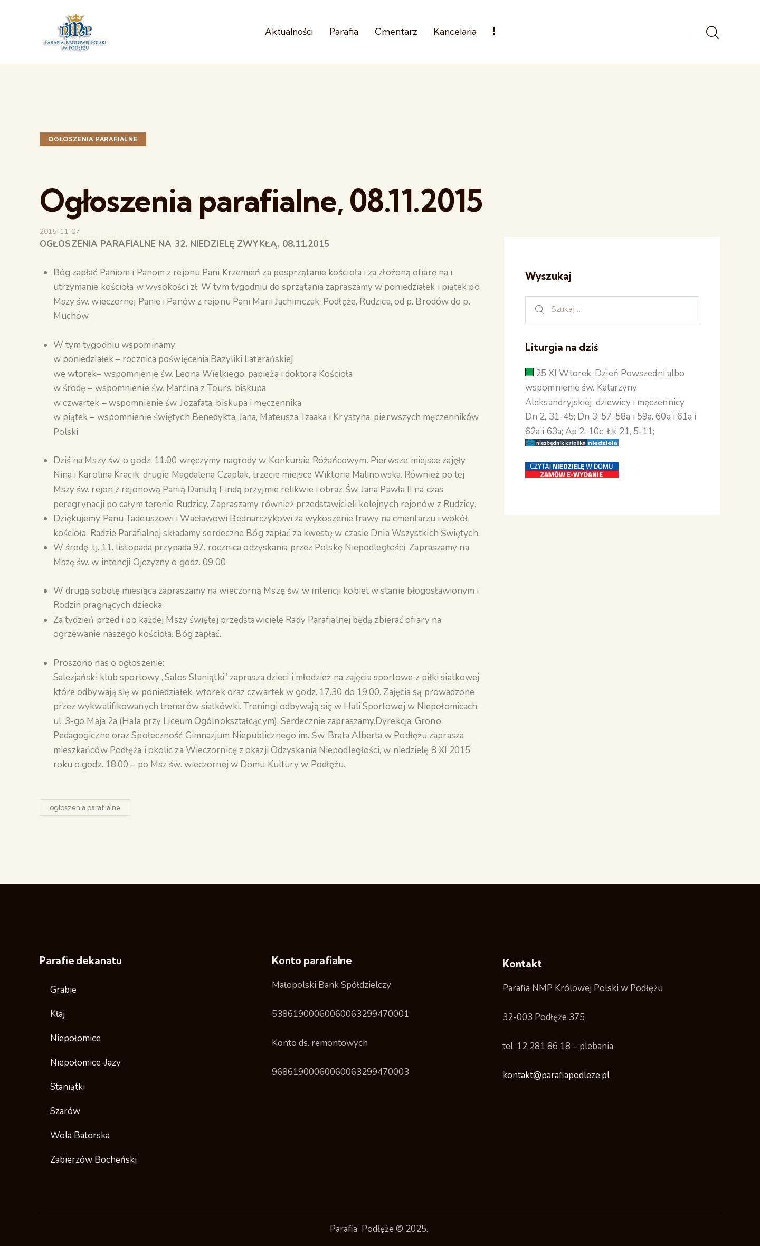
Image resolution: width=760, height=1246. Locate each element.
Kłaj (57, 1014)
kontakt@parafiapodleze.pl (556, 1075)
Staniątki (67, 1087)
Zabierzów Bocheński (93, 1160)
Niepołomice (75, 1038)
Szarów (65, 1111)
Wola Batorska (80, 1135)
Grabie (63, 990)
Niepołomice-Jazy (85, 1063)
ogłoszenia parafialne (93, 139)
